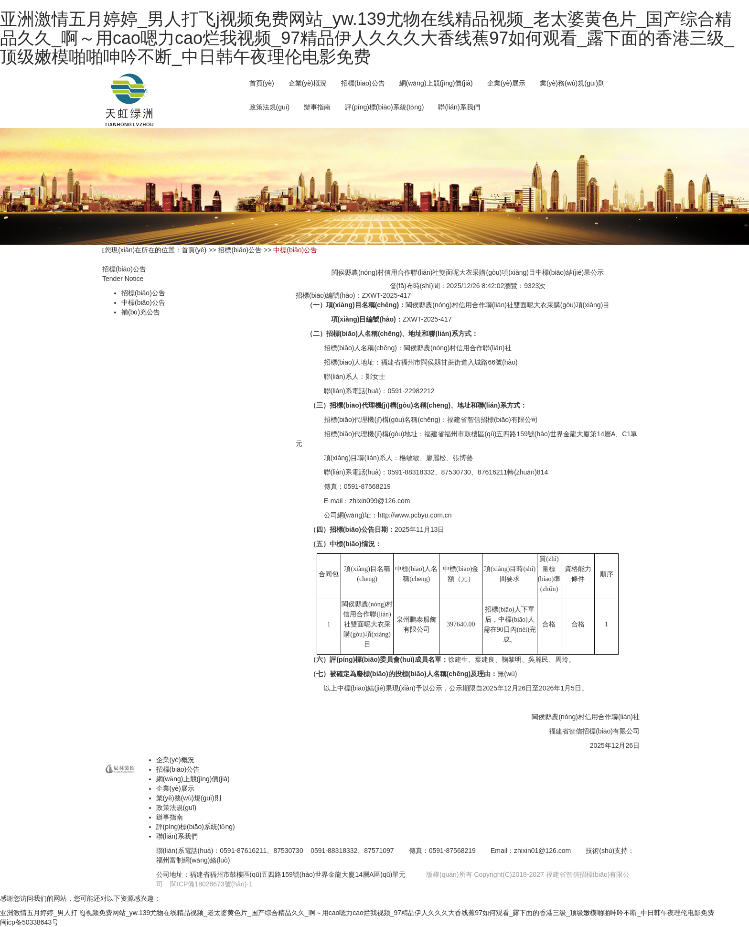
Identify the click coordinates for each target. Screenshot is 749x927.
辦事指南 (317, 107)
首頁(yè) (261, 83)
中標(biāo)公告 (143, 302)
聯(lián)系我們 (459, 107)
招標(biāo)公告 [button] (363, 83)
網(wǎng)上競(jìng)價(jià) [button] (436, 83)
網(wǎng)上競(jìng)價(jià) (193, 779)
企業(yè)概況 (308, 83)
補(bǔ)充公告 (140, 312)
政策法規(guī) (269, 107)
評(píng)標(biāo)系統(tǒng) (384, 107)
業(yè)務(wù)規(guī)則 (572, 83)
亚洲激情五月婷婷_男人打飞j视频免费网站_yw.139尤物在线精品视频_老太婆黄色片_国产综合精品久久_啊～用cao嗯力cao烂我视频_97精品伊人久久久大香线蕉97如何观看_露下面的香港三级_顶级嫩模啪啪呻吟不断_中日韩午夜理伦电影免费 (367, 37)
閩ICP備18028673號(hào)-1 (211, 884)
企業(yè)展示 (506, 83)
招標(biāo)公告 (143, 293)
